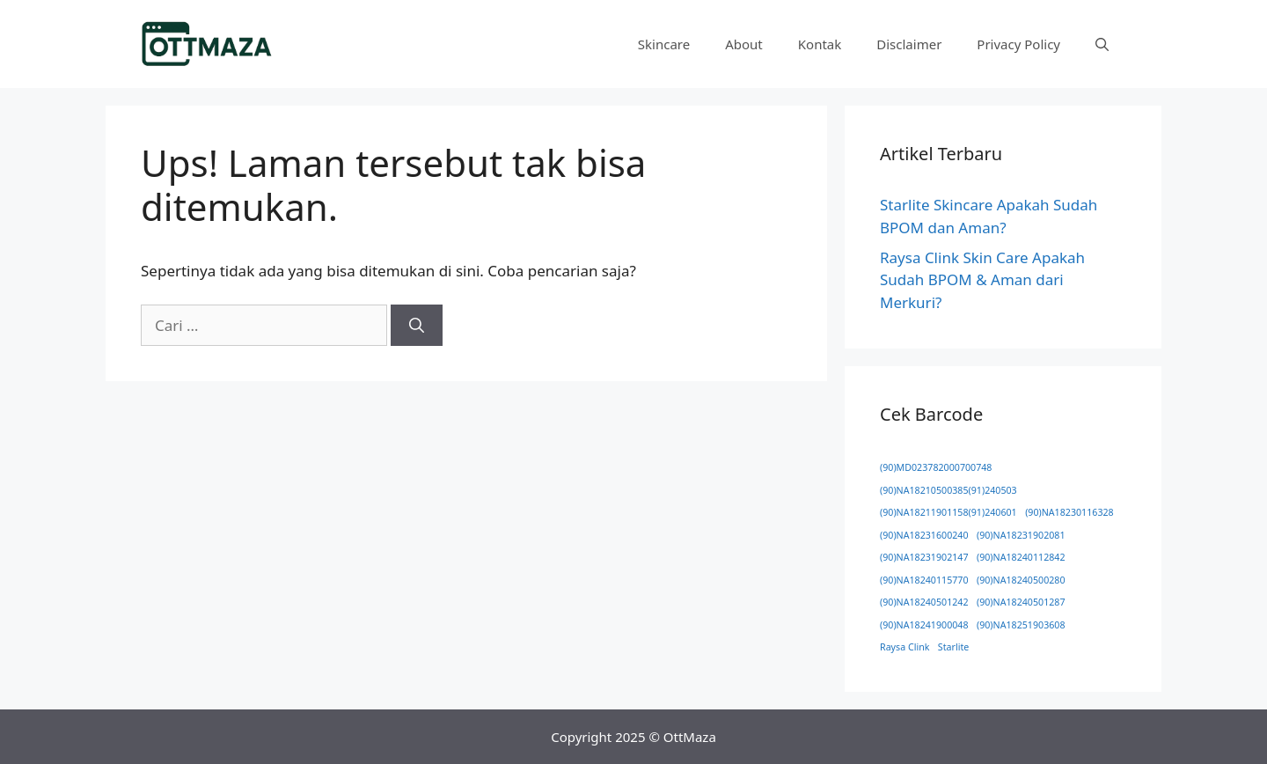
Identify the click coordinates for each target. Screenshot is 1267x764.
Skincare (664, 44)
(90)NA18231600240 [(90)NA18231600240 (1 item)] (924, 535)
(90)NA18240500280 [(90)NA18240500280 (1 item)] (1021, 580)
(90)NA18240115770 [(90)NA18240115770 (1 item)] (924, 580)
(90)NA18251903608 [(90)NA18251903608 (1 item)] (1021, 625)
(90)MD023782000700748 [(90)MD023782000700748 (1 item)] (936, 467)
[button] (1102, 44)
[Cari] (417, 326)
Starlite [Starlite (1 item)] (953, 647)
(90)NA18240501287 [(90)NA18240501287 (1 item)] (1021, 602)
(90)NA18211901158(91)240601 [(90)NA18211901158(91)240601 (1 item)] (948, 512)
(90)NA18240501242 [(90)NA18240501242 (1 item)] (924, 602)
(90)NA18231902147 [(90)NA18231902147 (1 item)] (924, 557)
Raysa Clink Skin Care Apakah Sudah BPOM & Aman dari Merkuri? (982, 279)
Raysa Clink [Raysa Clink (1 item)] (904, 647)
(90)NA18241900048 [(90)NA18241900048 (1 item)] (924, 625)
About (744, 44)
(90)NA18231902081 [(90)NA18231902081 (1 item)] (1021, 535)
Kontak (819, 44)
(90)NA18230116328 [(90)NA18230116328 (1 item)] (1069, 512)
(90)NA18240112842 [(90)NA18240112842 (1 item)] (1021, 557)
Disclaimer (908, 44)
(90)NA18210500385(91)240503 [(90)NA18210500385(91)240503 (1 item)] (948, 490)
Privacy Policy (1018, 44)
